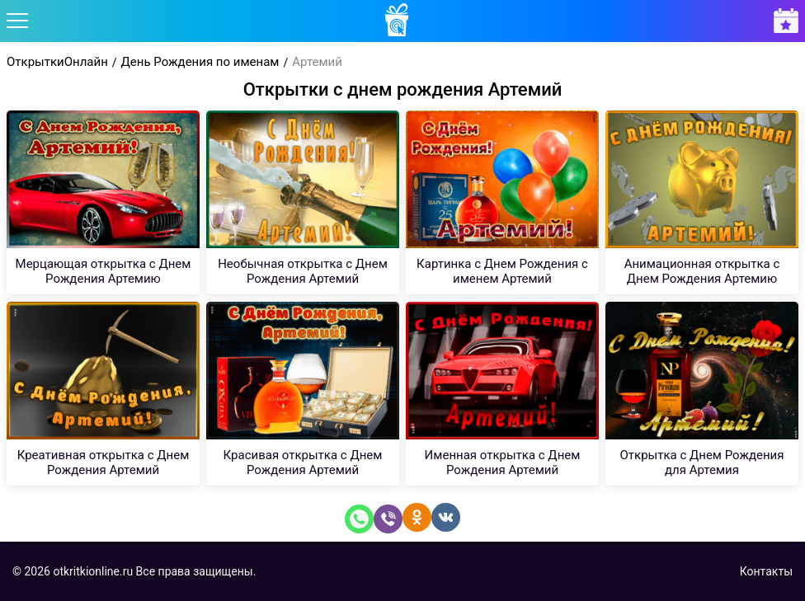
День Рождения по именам (200, 62)
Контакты (766, 571)
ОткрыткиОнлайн (57, 62)
